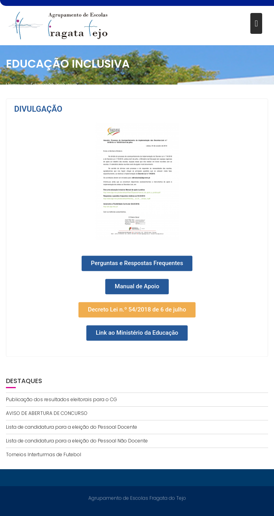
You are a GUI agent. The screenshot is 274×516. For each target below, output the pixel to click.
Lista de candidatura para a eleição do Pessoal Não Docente (77, 440)
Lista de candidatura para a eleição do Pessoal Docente (71, 427)
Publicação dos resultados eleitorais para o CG (61, 399)
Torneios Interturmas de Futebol (43, 454)
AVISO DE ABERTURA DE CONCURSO (47, 413)
